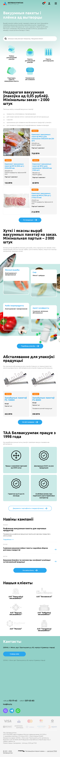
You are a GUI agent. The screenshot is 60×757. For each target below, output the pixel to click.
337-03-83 (26, 701)
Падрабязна (8, 540)
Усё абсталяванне (30, 422)
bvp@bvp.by (7, 704)
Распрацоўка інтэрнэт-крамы (35, 751)
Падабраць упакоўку (30, 346)
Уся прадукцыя (30, 220)
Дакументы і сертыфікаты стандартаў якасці (30, 508)
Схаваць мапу (14, 654)
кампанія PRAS (52, 751)
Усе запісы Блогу (30, 570)
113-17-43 (10, 701)
